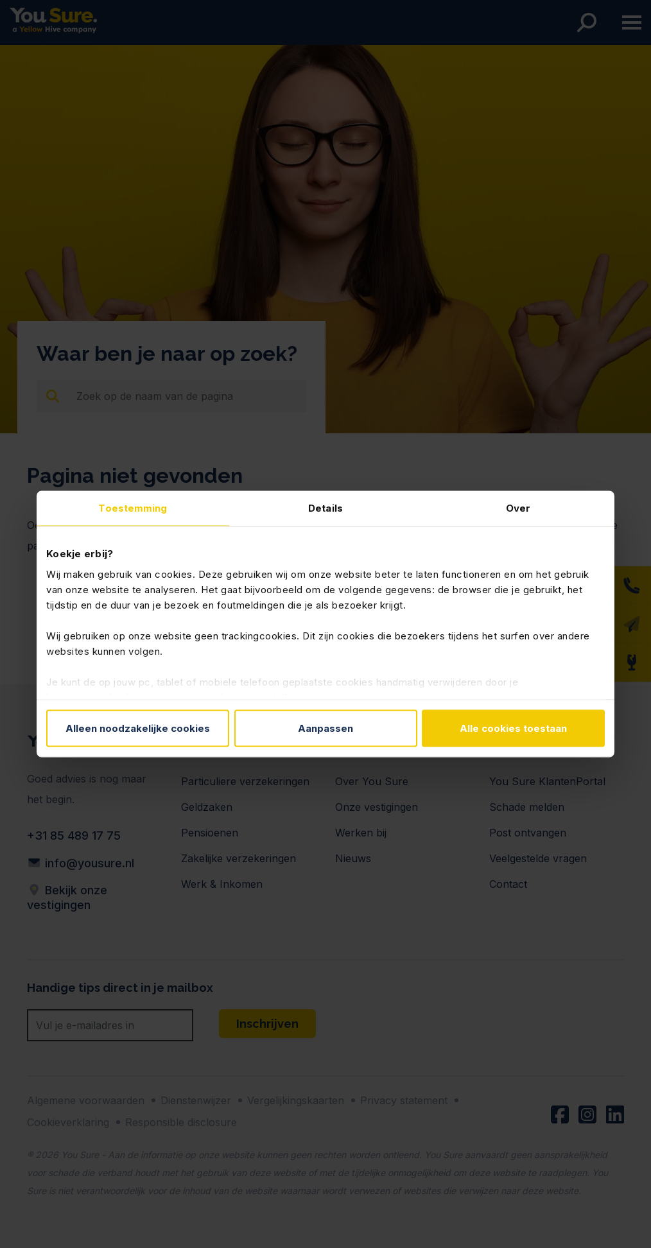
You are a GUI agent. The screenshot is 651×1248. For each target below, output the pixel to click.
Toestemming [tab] (132, 508)
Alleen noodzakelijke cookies (137, 728)
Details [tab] (325, 508)
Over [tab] (518, 508)
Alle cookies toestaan (513, 728)
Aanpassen (325, 728)
